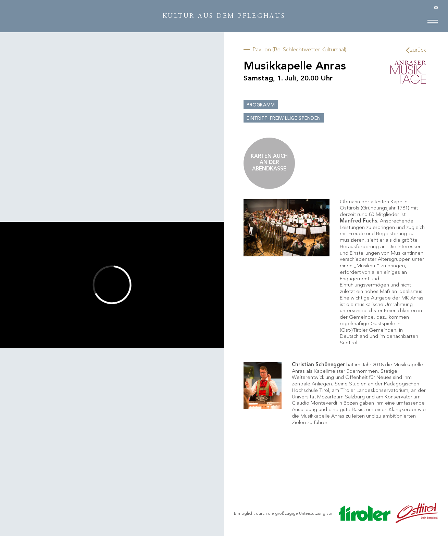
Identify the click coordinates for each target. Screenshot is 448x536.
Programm (261, 105)
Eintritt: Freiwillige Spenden (284, 118)
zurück (416, 50)
